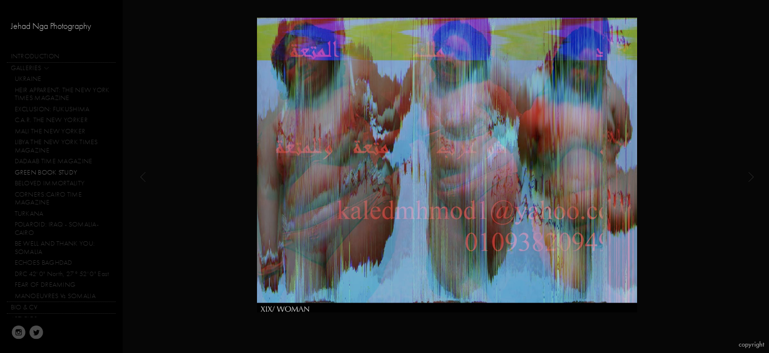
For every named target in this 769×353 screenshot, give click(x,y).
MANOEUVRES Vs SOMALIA (55, 296)
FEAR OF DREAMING (45, 284)
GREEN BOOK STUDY (46, 172)
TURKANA (29, 213)
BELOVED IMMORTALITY (50, 183)
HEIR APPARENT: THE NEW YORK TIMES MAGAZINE (62, 94)
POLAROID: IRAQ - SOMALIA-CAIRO (57, 228)
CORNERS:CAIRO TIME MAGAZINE (48, 198)
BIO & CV (24, 307)
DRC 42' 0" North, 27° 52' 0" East (62, 273)
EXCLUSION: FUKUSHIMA (52, 109)
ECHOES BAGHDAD (44, 262)
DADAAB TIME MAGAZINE (54, 161)
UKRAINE (28, 78)
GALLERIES (31, 68)
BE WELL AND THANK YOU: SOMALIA (55, 247)
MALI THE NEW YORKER (50, 131)
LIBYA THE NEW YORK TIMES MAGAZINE (56, 146)
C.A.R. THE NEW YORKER (51, 120)
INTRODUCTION (35, 56)
